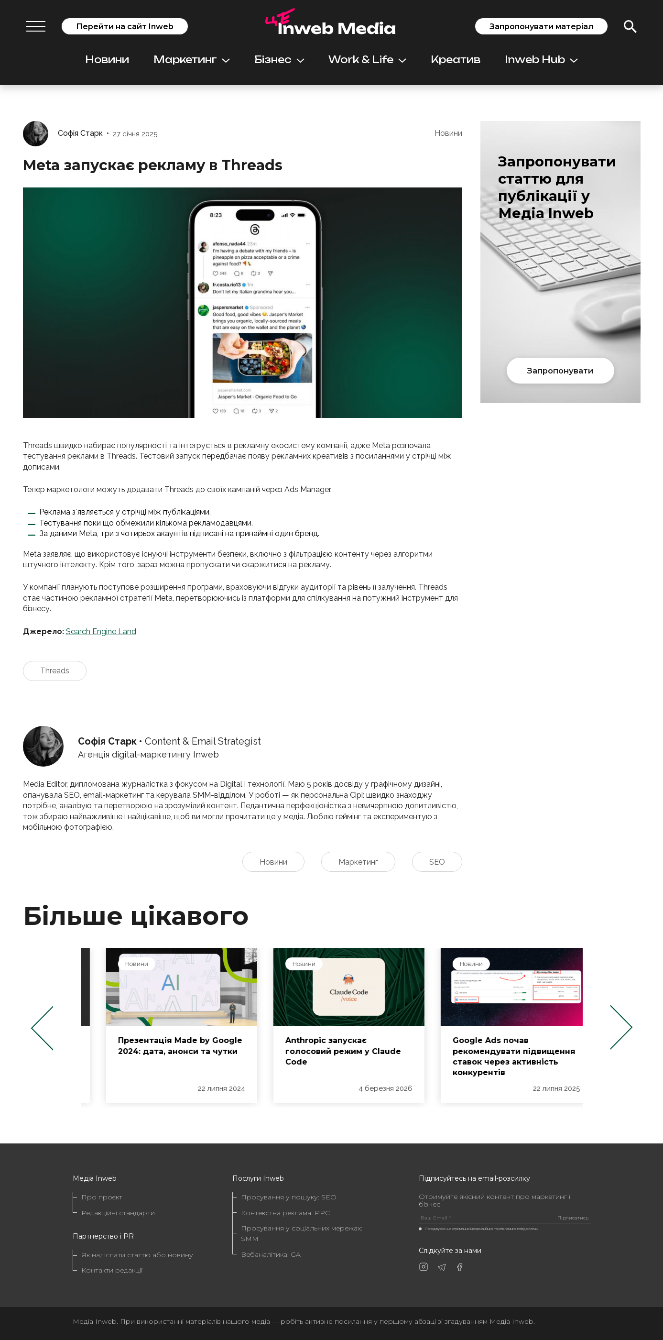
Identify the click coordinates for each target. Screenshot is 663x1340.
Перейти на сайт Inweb (125, 26)
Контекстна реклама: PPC (285, 1212)
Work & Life (367, 60)
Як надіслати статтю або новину (137, 1255)
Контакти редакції (111, 1270)
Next (621, 1028)
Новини (107, 60)
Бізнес (279, 60)
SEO (437, 862)
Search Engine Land (101, 631)
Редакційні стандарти (118, 1212)
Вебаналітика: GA (271, 1254)
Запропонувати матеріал (541, 26)
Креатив (455, 60)
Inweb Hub (541, 60)
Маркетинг (191, 60)
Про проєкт (101, 1197)
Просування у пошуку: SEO (289, 1197)
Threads (54, 670)
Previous (42, 1028)
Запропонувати (560, 370)
